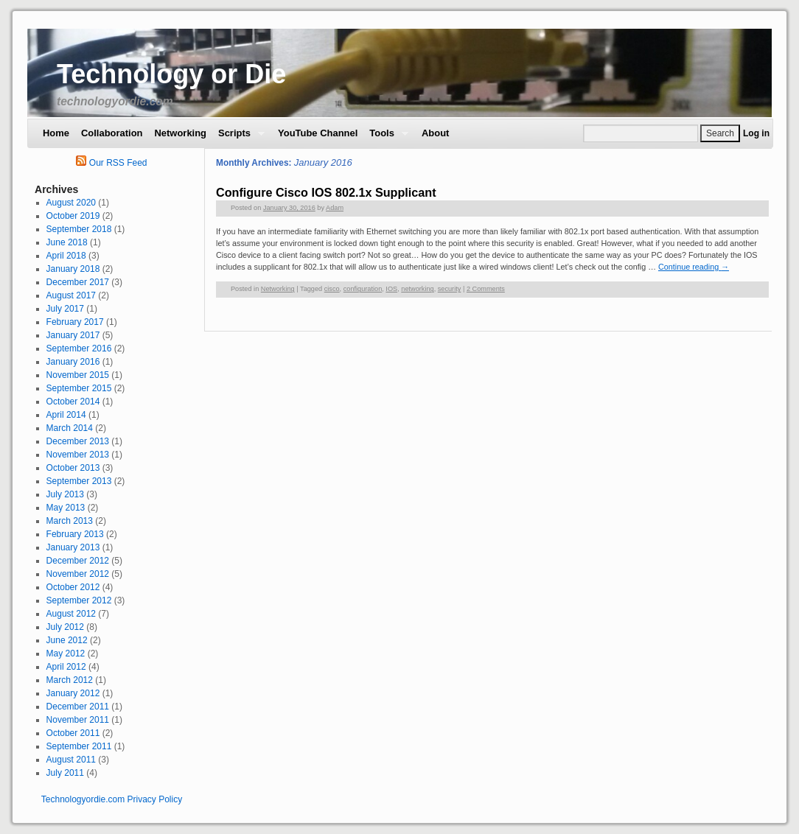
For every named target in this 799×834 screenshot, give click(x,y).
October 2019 (73, 216)
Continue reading (693, 266)
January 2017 (73, 335)
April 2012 (66, 667)
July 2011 (65, 773)
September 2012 (79, 600)
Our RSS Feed (111, 163)
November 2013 (77, 454)
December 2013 (77, 441)
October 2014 (73, 401)
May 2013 (66, 507)
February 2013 (75, 534)
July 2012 (65, 627)
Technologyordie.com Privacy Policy (111, 799)
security (449, 288)
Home (56, 133)
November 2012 (77, 574)
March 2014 (69, 428)
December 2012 (77, 561)
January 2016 (73, 362)
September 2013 (79, 481)
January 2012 (73, 693)
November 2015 (77, 375)
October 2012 (73, 587)
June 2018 (67, 242)
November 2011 (77, 720)
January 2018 (73, 269)
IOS (391, 288)
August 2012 (71, 614)
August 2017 (71, 295)
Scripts (238, 137)
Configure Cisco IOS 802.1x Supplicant (326, 192)
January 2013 (73, 547)
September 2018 (79, 229)
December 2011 (77, 706)
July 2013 (65, 494)
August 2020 (71, 202)
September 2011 (79, 746)
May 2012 (66, 653)
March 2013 (69, 521)
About (435, 133)
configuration (363, 288)
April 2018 (66, 255)
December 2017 (77, 282)
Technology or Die (171, 74)
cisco (332, 288)
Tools (385, 137)
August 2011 (71, 759)
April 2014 (66, 415)
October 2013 (73, 468)
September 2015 (79, 388)
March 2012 (69, 680)
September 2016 (79, 348)
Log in (756, 133)
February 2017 (75, 322)
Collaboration (111, 133)
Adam (334, 207)
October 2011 (73, 733)
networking (417, 288)
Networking (180, 133)
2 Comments (486, 288)
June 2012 (67, 640)
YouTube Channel (317, 133)
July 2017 (65, 309)
